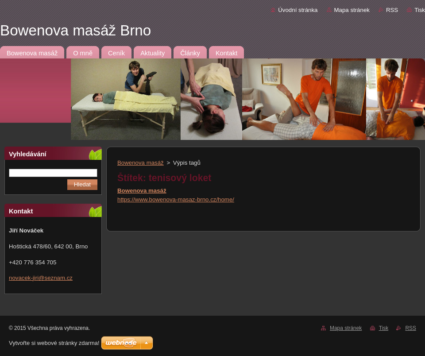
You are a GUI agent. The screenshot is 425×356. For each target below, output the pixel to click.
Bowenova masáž (140, 162)
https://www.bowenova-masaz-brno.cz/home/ (175, 199)
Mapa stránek (352, 10)
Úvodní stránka (297, 10)
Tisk (419, 10)
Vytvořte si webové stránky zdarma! (54, 343)
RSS (392, 10)
